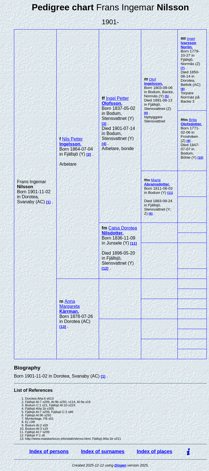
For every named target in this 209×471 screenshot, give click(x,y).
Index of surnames (102, 451)
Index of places (154, 451)
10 (200, 157)
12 (105, 268)
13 (63, 327)
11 (170, 192)
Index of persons (49, 451)
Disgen (120, 465)
